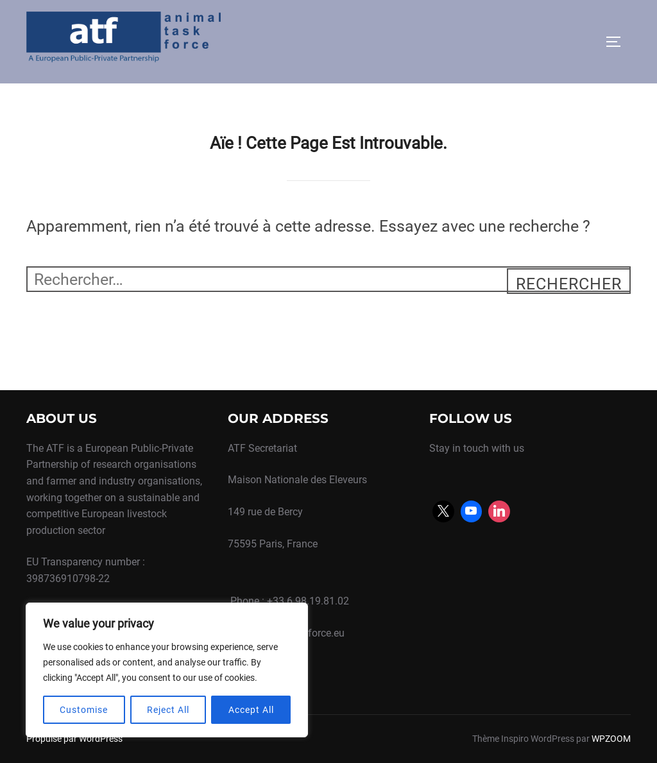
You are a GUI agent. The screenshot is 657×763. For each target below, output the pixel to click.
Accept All (251, 710)
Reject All (168, 710)
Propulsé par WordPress (74, 738)
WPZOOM (611, 738)
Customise (84, 710)
